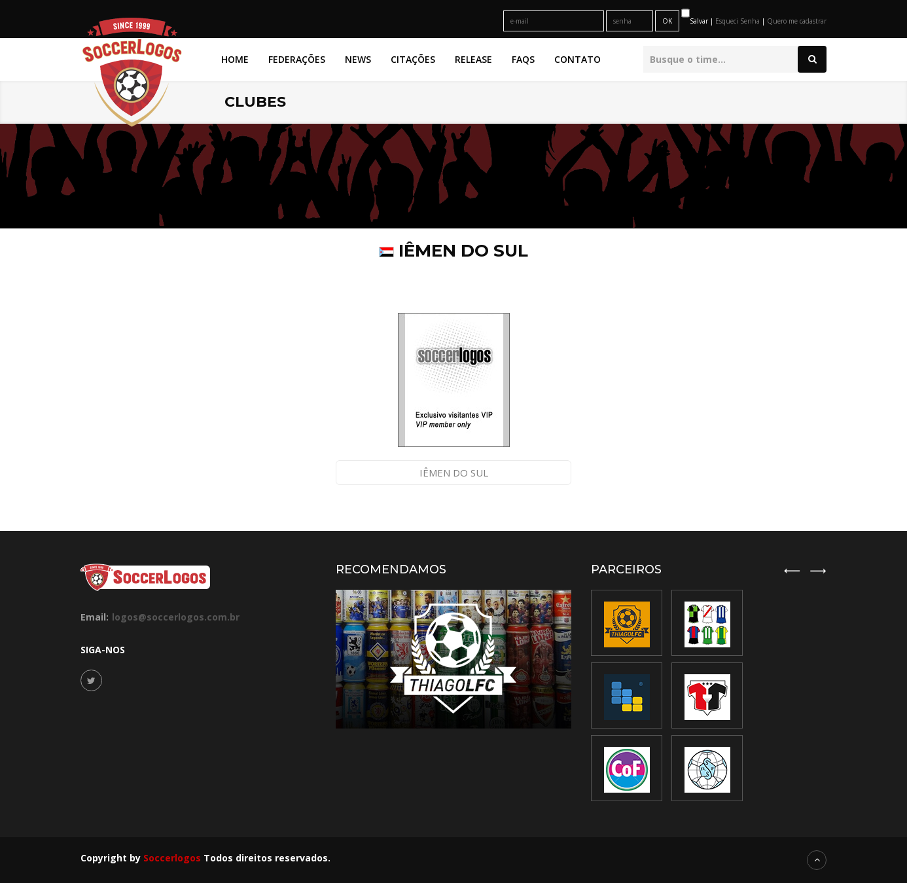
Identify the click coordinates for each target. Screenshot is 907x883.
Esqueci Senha (738, 21)
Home (235, 59)
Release (473, 59)
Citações (413, 59)
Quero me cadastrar (797, 21)
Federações (296, 59)
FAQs (523, 59)
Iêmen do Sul (453, 472)
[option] (707, 695)
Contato (577, 59)
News (358, 59)
